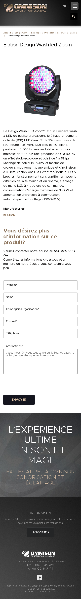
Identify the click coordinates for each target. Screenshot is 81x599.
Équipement (21, 33)
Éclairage (36, 33)
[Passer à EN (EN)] (64, 6)
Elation (73, 33)
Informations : (14, 346)
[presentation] (28, 385)
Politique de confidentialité (40, 592)
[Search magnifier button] (73, 16)
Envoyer (19, 399)
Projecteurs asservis (55, 33)
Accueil (7, 33)
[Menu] (74, 6)
